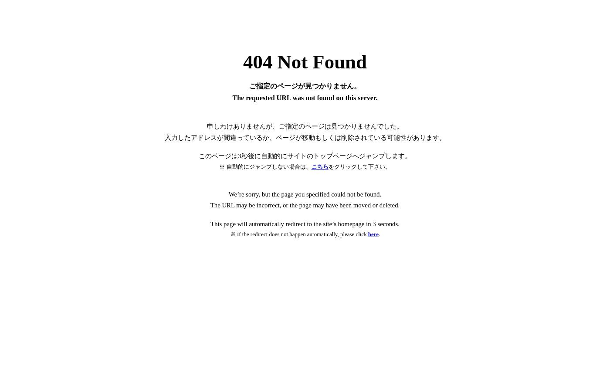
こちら (320, 166)
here (373, 234)
